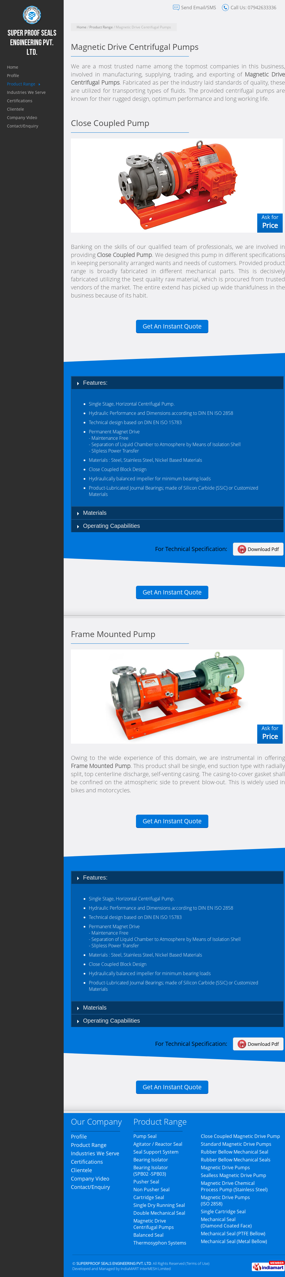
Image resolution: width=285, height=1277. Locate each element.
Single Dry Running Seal (159, 1205)
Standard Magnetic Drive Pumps (236, 1144)
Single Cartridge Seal (223, 1211)
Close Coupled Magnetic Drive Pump (240, 1136)
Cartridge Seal (148, 1197)
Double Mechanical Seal (159, 1213)
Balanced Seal (148, 1235)
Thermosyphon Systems (159, 1243)
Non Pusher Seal (151, 1189)
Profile (13, 75)
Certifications (19, 100)
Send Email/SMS (198, 7)
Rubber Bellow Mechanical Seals (236, 1159)
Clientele (15, 109)
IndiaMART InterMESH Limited (146, 1268)
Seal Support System (156, 1152)
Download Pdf (263, 549)
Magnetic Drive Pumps (225, 1167)
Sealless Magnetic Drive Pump (233, 1175)
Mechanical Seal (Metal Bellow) (234, 1241)
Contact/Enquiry (22, 126)
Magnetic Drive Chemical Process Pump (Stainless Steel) (234, 1186)
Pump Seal (145, 1136)
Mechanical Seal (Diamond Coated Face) (226, 1222)
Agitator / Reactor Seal (157, 1144)
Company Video (22, 117)
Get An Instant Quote (172, 326)
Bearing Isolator (150, 1159)
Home (12, 67)
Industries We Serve (26, 92)
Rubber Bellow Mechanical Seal (234, 1152)
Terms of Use (197, 1263)
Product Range (21, 84)
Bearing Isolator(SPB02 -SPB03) (150, 1170)
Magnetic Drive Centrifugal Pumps (153, 1224)
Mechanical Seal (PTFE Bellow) (233, 1233)
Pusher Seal (146, 1182)
